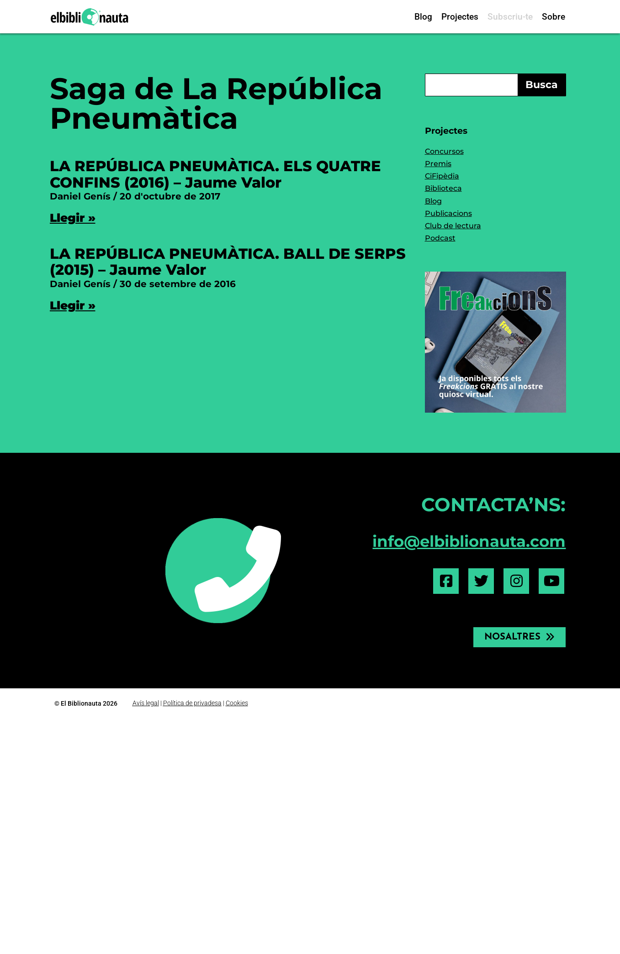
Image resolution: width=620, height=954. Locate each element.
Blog (423, 16)
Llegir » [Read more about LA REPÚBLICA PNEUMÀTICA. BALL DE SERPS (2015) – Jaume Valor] (72, 305)
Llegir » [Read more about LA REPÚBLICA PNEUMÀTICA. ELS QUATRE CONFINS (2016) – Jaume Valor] (72, 218)
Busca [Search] (541, 85)
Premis (438, 163)
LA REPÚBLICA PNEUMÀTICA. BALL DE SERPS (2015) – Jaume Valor (228, 261)
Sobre (553, 16)
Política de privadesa (192, 703)
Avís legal (145, 703)
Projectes (459, 16)
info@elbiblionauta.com (469, 541)
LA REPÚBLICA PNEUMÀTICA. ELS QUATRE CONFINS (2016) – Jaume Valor (215, 174)
